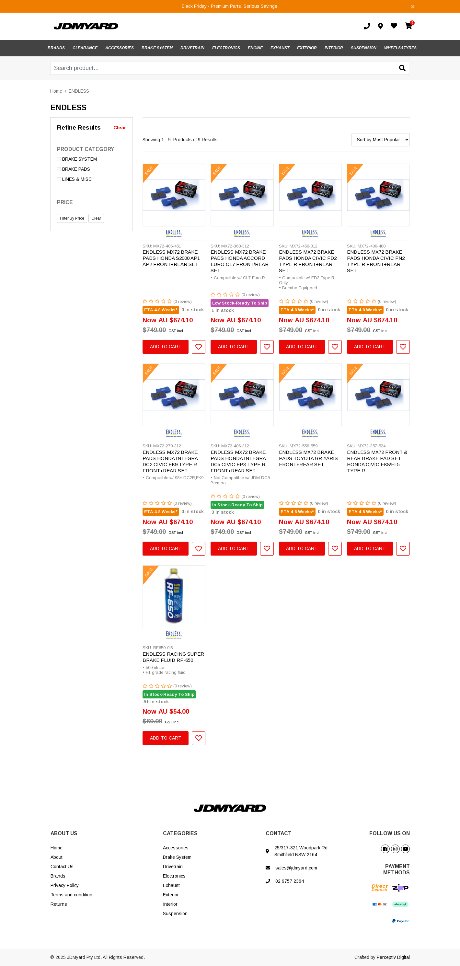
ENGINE (255, 48)
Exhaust (171, 885)
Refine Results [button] (79, 127)
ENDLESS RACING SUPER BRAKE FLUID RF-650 (173, 657)
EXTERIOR (307, 48)
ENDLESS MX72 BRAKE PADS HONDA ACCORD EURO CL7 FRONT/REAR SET (240, 261)
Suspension (175, 913)
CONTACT (279, 833)
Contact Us (62, 866)
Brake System (177, 857)
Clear (119, 127)
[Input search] (230, 68)
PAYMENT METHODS (396, 869)
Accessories (176, 847)
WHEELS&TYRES (400, 48)
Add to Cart (165, 346)
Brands (58, 876)
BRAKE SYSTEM (157, 48)
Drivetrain (173, 866)
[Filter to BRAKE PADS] (91, 169)
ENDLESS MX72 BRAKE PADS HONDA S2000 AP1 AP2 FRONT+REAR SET (171, 258)
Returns (59, 904)
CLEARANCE (85, 48)
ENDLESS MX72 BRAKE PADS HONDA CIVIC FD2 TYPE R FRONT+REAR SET (308, 261)
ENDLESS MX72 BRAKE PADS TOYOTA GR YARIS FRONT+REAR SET (308, 458)
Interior (170, 904)
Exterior (171, 894)
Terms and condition (71, 894)
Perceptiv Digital (393, 957)
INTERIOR (334, 48)
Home (57, 847)
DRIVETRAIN (192, 48)
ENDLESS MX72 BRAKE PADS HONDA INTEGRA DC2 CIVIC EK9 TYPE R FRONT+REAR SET (170, 461)
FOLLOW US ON (389, 833)
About (57, 857)
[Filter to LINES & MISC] (91, 179)
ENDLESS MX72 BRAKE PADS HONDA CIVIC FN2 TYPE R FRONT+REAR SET (376, 261)
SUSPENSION (363, 48)
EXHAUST (279, 48)
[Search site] (402, 69)
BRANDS (56, 48)
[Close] (413, 6)
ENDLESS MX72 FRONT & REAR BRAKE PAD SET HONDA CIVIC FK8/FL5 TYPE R (377, 461)
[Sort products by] (380, 139)
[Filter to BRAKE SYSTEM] (91, 159)
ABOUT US (64, 833)
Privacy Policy (65, 885)
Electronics (174, 876)
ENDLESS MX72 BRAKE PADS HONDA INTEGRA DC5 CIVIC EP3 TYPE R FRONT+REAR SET (238, 461)
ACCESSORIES (119, 48)
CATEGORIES (180, 833)
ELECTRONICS (226, 48)
